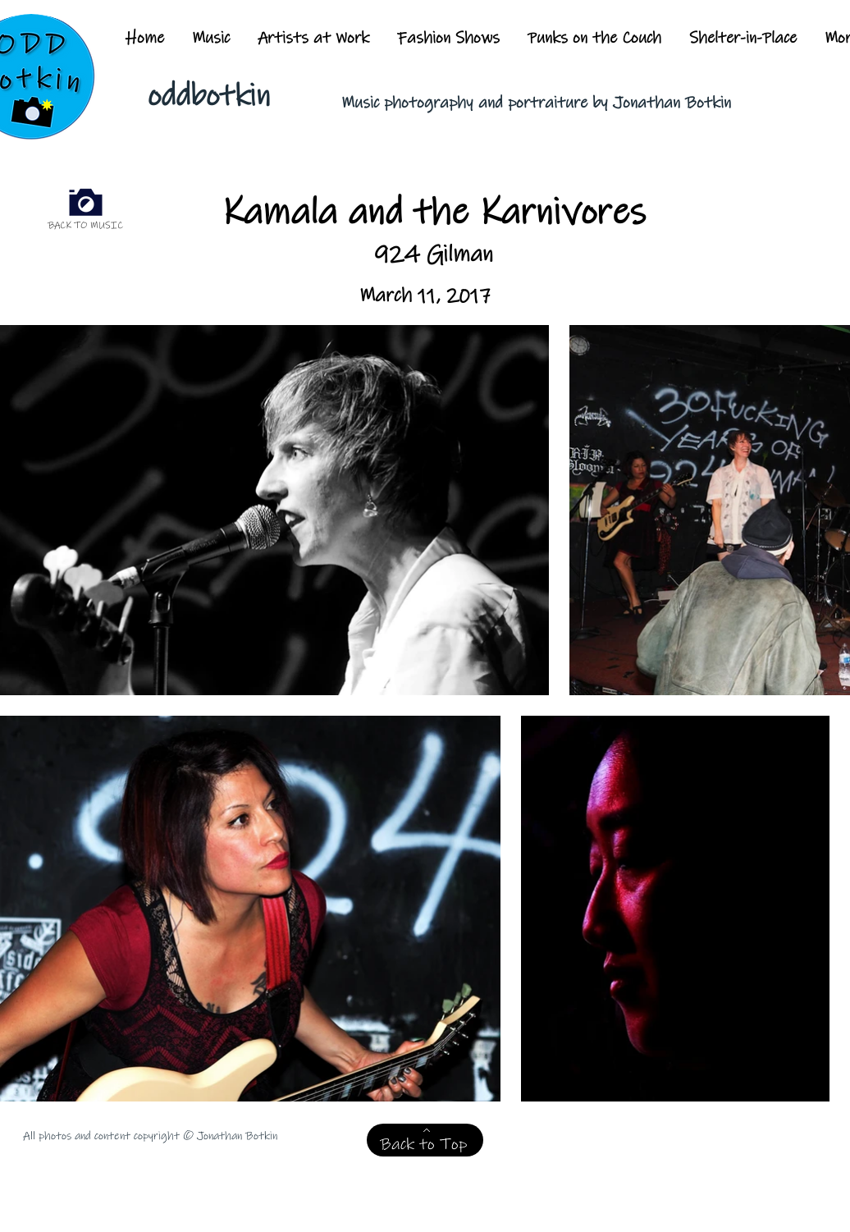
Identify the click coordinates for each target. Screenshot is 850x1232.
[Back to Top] (425, 1140)
